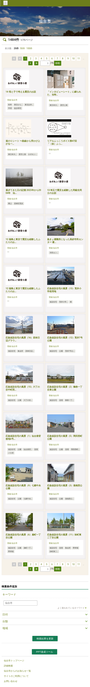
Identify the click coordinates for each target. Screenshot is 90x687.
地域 (5, 628)
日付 (5, 614)
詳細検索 (8, 665)
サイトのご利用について (16, 676)
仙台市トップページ (14, 660)
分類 (5, 621)
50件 (22, 48)
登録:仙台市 (12, 100)
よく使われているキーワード (71, 608)
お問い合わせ (10, 681)
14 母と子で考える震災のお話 (21, 91)
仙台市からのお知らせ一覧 (17, 671)
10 (73, 58)
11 (78, 58)
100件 (29, 48)
